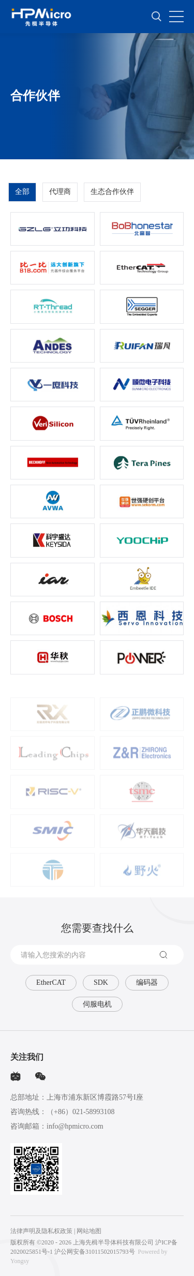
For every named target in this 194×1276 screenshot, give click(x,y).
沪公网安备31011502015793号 (94, 1251)
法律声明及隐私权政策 (41, 1231)
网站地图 (89, 1231)
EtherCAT (51, 982)
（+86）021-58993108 (81, 1112)
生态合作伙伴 (112, 196)
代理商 (60, 196)
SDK (101, 982)
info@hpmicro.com (75, 1126)
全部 (22, 196)
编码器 (147, 982)
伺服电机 (97, 1004)
